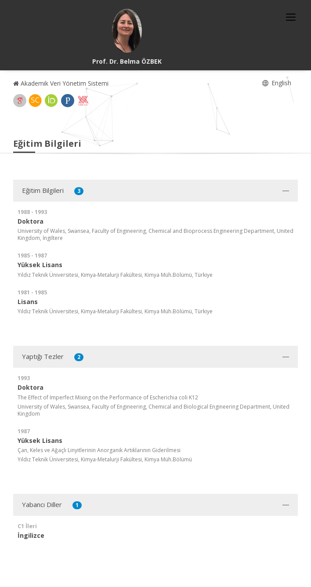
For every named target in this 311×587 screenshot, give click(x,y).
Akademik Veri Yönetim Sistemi (60, 83)
